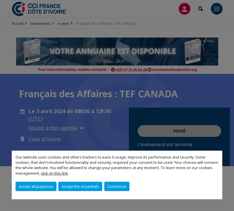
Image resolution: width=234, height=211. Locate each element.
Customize (116, 186)
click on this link (54, 173)
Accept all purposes (36, 186)
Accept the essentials (80, 186)
